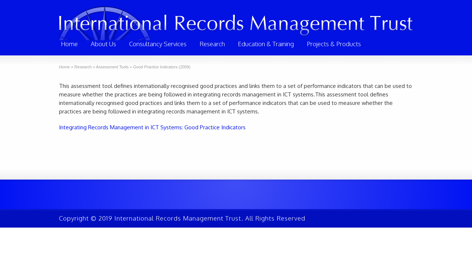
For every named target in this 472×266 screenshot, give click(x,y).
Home (69, 44)
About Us (103, 44)
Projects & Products (334, 44)
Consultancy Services (158, 44)
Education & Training (266, 44)
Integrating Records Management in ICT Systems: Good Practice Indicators (152, 127)
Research (212, 44)
